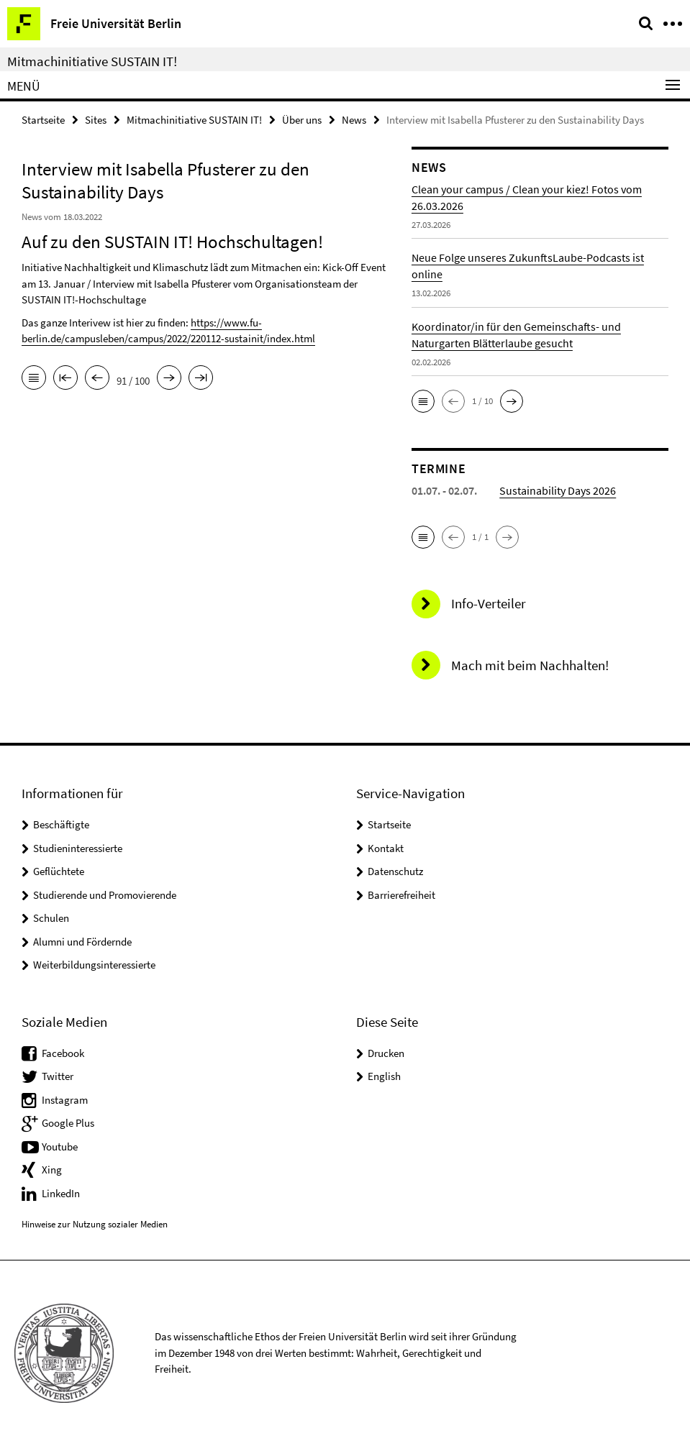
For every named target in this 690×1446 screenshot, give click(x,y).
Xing (52, 1169)
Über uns (302, 120)
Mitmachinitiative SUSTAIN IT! (92, 61)
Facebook (63, 1053)
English (384, 1076)
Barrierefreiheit (401, 895)
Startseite (43, 120)
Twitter (57, 1076)
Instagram (65, 1100)
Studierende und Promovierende (104, 895)
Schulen (51, 918)
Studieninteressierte (77, 848)
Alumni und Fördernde (82, 941)
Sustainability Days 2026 (557, 490)
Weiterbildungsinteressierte (94, 964)
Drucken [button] (386, 1053)
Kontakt (386, 848)
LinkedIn (61, 1193)
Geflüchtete (58, 871)
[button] (423, 401)
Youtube (60, 1146)
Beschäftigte (61, 824)
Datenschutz (395, 871)
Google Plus (68, 1123)
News (354, 120)
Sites (95, 120)
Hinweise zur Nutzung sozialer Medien (95, 1224)
